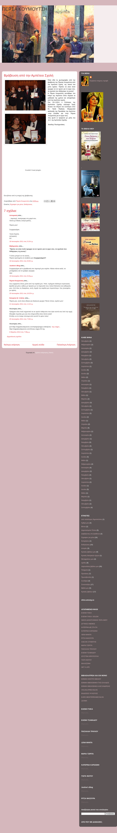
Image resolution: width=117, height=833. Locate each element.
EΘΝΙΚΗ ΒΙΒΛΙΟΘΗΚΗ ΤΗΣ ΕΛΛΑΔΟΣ (95, 683)
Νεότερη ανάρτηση (12, 345)
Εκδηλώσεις (28, 204)
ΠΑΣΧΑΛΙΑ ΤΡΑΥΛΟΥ (89, 649)
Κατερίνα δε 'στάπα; (17, 298)
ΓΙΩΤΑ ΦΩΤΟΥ (86, 660)
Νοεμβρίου (85, 355)
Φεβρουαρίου (86, 345)
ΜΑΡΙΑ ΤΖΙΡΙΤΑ (86, 645)
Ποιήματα (84, 570)
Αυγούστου (85, 366)
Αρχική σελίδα (38, 345)
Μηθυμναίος (14, 246)
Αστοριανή (13, 215)
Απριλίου (84, 381)
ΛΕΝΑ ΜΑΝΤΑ (86, 635)
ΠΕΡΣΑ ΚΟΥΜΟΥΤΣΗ (24, 9)
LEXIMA (84, 701)
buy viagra (55, 327)
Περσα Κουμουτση (16, 281)
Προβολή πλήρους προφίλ (99, 81)
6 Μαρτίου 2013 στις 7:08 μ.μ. (19, 332)
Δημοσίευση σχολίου (14, 336)
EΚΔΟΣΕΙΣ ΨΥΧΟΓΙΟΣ (89, 693)
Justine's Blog (14, 266)
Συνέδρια (84, 581)
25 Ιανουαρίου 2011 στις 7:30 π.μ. (21, 319)
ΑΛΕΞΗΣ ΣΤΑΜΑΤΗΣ (88, 642)
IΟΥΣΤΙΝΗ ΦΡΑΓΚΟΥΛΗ (90, 656)
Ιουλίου (83, 370)
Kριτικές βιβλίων (87, 592)
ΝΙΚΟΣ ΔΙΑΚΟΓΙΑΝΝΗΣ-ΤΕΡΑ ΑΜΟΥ (94, 620)
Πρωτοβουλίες (86, 577)
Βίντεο (83, 526)
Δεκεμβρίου (85, 352)
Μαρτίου (84, 399)
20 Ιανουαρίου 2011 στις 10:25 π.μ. (21, 293)
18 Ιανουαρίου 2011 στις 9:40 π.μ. (21, 261)
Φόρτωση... (85, 713)
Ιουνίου (83, 374)
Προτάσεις (84, 574)
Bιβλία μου (85, 588)
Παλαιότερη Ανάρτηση (66, 345)
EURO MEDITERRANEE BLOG (92, 697)
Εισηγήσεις (85, 541)
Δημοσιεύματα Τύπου (88, 530)
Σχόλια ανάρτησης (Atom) (44, 352)
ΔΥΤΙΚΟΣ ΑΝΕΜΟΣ (88, 624)
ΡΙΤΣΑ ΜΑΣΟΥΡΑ (87, 638)
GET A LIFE (85, 667)
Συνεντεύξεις (85, 584)
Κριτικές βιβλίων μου (88, 552)
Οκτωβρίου (85, 341)
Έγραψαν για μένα (16, 204)
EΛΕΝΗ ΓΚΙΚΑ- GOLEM (89, 616)
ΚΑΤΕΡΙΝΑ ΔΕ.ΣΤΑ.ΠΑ (89, 627)
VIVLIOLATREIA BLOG (89, 690)
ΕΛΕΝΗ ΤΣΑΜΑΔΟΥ (88, 653)
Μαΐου (83, 377)
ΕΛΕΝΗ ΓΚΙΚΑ (86, 613)
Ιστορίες (84, 548)
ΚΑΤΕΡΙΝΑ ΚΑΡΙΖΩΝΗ (89, 631)
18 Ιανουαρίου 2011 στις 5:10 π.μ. (21, 241)
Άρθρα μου (85, 523)
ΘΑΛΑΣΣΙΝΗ (85, 663)
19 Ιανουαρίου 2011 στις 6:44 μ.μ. (21, 276)
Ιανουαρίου (85, 348)
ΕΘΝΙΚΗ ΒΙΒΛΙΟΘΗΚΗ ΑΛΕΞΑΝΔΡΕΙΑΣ (95, 686)
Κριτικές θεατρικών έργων (90, 555)
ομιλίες (83, 563)
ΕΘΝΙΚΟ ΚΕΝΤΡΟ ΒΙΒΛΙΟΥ (91, 679)
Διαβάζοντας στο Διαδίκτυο (90, 534)
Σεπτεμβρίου (85, 363)
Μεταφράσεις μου (87, 559)
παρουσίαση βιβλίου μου (90, 566)
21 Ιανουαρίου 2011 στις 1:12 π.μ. (21, 304)
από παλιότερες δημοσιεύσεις (91, 519)
